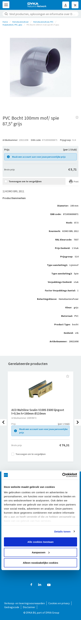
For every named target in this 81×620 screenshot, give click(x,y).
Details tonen (62, 531)
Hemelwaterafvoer (20, 22)
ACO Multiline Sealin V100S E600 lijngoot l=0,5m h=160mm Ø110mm (37, 411)
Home (5, 22)
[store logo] (37, 5)
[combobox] (40, 14)
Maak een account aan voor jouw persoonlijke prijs (39, 156)
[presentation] (3, 422)
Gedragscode (11, 607)
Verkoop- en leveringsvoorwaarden (24, 603)
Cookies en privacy (59, 603)
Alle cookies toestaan (40, 541)
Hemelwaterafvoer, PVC (43, 22)
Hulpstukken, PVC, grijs (12, 24)
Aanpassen (41, 552)
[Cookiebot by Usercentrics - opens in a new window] (62, 475)
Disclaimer (29, 607)
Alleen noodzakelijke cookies (40, 562)
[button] (67, 376)
